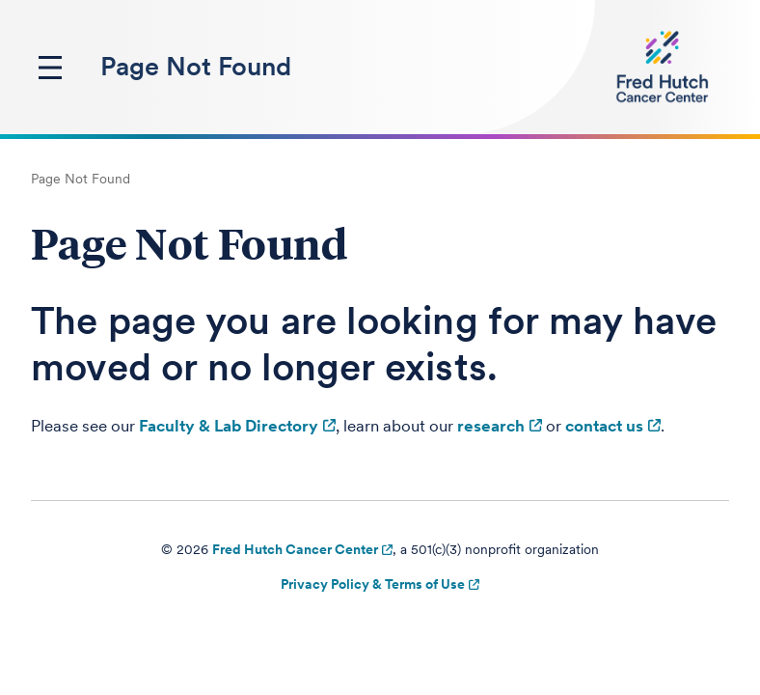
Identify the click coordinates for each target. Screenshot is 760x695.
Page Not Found (195, 66)
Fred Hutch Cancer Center (295, 549)
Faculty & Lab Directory (228, 425)
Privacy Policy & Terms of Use (373, 584)
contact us (604, 425)
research (491, 425)
